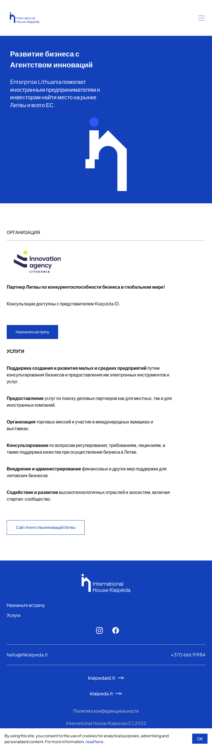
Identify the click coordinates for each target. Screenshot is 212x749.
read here (94, 741)
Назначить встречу (32, 331)
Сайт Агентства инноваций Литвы (45, 527)
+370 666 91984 (188, 655)
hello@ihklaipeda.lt (27, 655)
